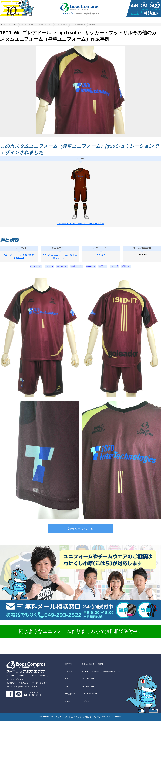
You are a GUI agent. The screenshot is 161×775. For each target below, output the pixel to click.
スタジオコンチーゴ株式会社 (93, 667)
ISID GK (92, 25)
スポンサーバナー (77, 269)
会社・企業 (120, 269)
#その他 (101, 257)
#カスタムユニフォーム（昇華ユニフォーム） (60, 259)
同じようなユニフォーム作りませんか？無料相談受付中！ (80, 635)
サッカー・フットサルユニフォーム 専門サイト (36, 25)
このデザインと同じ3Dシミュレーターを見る (80, 224)
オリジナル (45, 269)
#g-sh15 (19, 260)
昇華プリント (134, 269)
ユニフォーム (93, 269)
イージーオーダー (29, 269)
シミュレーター (59, 269)
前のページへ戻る (80, 532)
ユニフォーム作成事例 (78, 25)
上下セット (107, 269)
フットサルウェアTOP (10, 25)
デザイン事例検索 (61, 25)
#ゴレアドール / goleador (19, 257)
